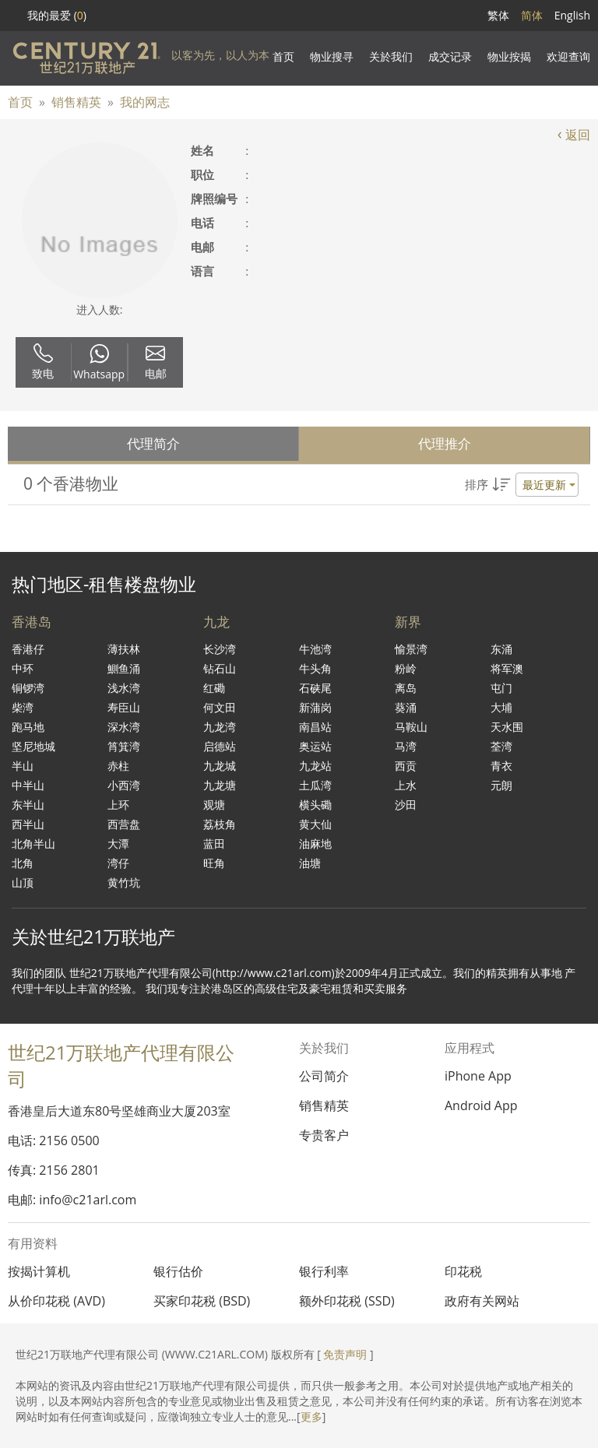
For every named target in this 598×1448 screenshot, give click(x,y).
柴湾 (22, 707)
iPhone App (478, 1075)
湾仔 (118, 863)
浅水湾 (123, 687)
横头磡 (315, 804)
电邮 (156, 362)
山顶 (22, 882)
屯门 (501, 687)
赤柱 (118, 765)
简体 (532, 15)
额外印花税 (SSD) (347, 1300)
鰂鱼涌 (123, 668)
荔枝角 (219, 824)
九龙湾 (219, 726)
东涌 (501, 648)
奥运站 (315, 746)
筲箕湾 (123, 746)
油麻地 (315, 843)
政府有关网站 (482, 1300)
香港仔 (28, 648)
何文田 (219, 707)
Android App (481, 1105)
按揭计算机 (39, 1271)
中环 (22, 668)
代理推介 (444, 443)
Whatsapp (99, 362)
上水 (406, 785)
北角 (22, 863)
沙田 (406, 804)
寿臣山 (123, 707)
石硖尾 (315, 687)
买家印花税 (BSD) (201, 1300)
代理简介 (153, 443)
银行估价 (178, 1271)
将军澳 (507, 668)
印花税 (463, 1271)
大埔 (501, 707)
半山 (22, 765)
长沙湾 (219, 648)
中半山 (28, 785)
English (572, 15)
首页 (20, 102)
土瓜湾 (315, 785)
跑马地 (28, 726)
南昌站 (315, 726)
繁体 (498, 15)
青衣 (501, 765)
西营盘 (123, 824)
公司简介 (324, 1075)
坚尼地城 (33, 746)
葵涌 (406, 707)
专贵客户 (324, 1135)
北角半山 (33, 843)
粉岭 (406, 668)
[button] (522, 485)
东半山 (28, 804)
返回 (574, 134)
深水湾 (123, 726)
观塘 (214, 804)
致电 (43, 362)
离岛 (406, 687)
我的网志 (145, 102)
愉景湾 (411, 648)
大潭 (118, 843)
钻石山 (219, 668)
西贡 (406, 765)
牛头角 (315, 668)
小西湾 (123, 785)
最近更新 (544, 484)
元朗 (501, 785)
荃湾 (501, 746)
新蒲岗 (315, 707)
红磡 (214, 687)
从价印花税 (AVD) (56, 1300)
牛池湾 (315, 648)
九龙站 (315, 765)
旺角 (214, 863)
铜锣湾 (28, 687)
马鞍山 (411, 726)
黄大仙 (315, 824)
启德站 (219, 746)
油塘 (310, 863)
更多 (311, 1416)
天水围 (507, 726)
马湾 (406, 746)
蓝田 (214, 843)
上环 (118, 804)
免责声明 (345, 1354)
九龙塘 (219, 785)
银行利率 (324, 1271)
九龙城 (219, 765)
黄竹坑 (123, 882)
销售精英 (76, 102)
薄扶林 (123, 648)
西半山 (28, 824)
